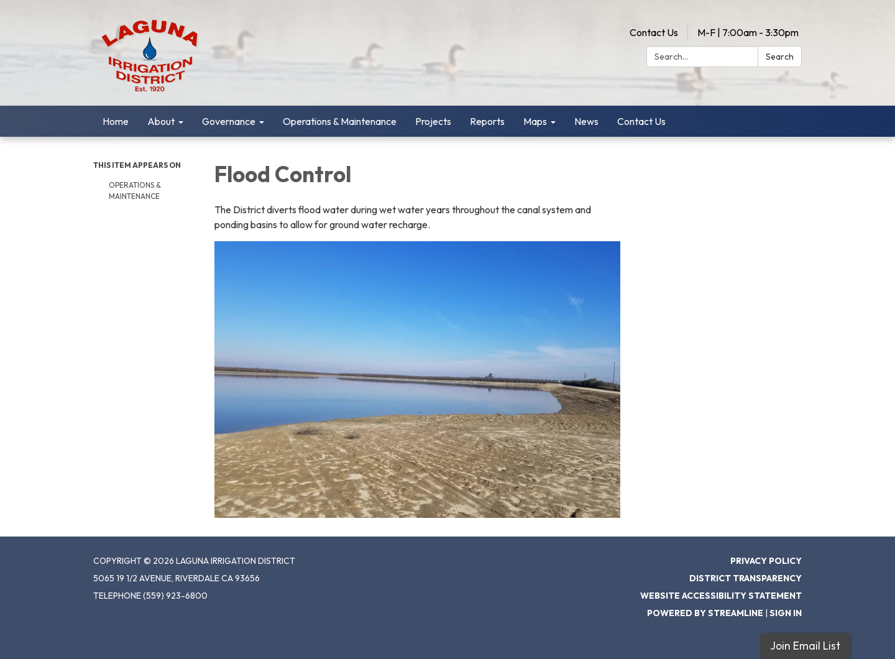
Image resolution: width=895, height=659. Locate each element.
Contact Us (654, 32)
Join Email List (805, 645)
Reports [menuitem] (487, 121)
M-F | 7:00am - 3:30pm (748, 32)
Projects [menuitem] (433, 121)
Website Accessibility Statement (721, 595)
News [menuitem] (586, 121)
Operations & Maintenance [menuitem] (340, 121)
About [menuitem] (161, 121)
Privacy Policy (766, 560)
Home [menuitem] (116, 121)
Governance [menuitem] (228, 121)
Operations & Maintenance (135, 190)
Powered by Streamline (705, 613)
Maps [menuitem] (535, 121)
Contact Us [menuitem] (641, 121)
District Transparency (745, 578)
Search (780, 56)
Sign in (785, 613)
